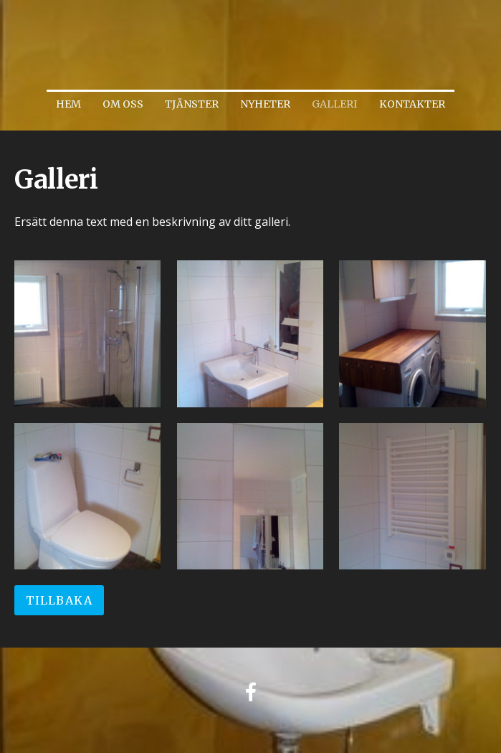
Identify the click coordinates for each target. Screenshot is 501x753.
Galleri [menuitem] (335, 104)
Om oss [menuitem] (122, 104)
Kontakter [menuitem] (412, 104)
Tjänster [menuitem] (192, 104)
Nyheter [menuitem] (265, 104)
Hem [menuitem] (68, 104)
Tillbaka (59, 600)
